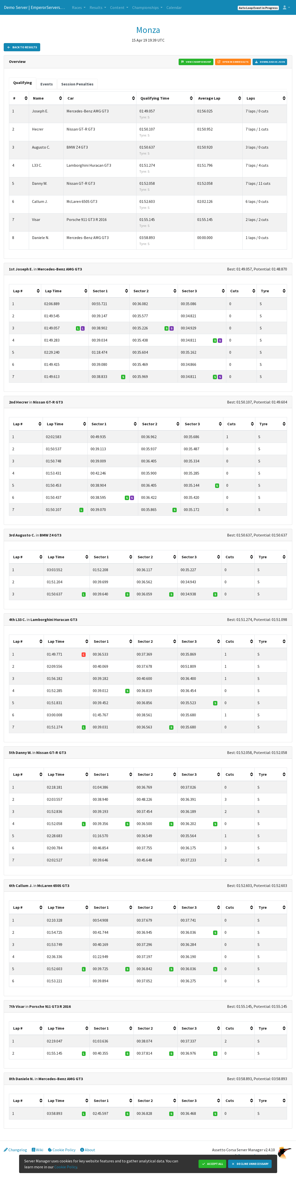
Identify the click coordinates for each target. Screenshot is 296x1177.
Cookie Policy (61, 1149)
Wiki (37, 1149)
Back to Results (22, 47)
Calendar (174, 7)
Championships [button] (146, 7)
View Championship (196, 61)
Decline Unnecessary (249, 1164)
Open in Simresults (233, 61)
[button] (286, 7)
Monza (148, 30)
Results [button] (96, 7)
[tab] (22, 83)
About (87, 1149)
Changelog (15, 1149)
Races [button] (77, 7)
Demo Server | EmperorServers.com (35, 7)
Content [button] (117, 7)
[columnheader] (19, 98)
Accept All (212, 1164)
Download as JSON (270, 61)
